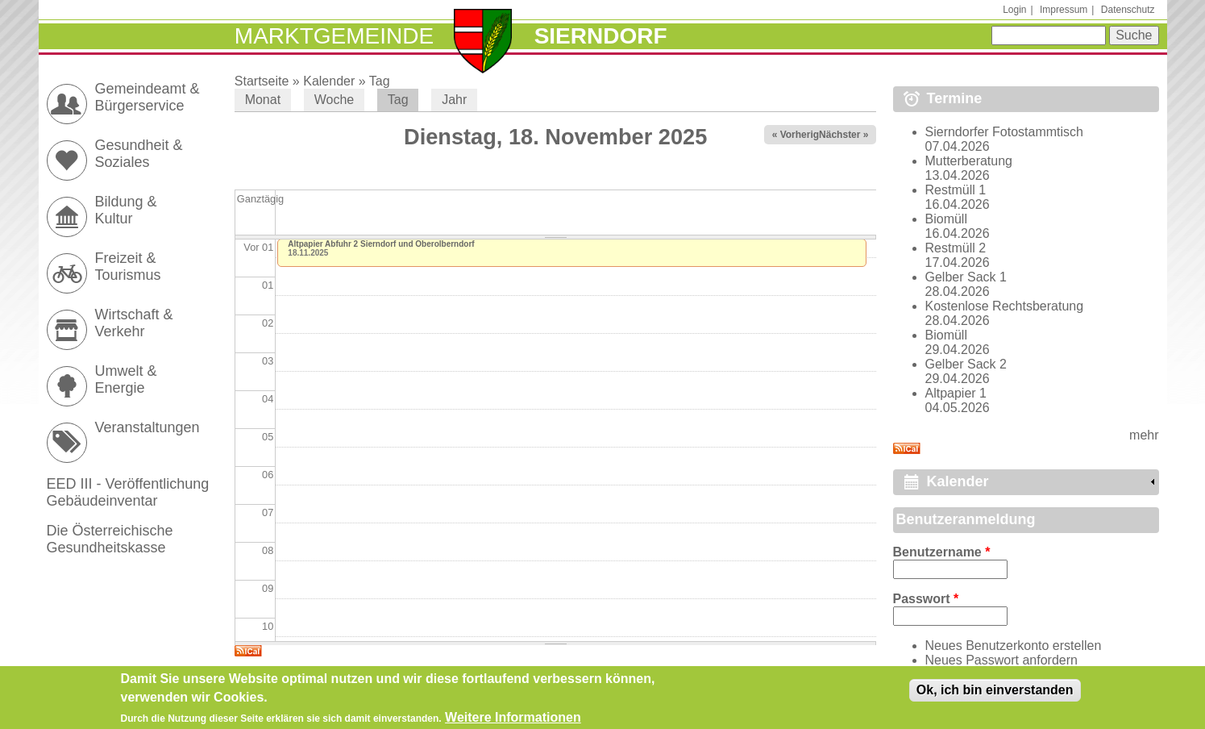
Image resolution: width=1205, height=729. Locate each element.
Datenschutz (1128, 9)
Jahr (454, 99)
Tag (379, 81)
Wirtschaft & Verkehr (134, 323)
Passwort (926, 599)
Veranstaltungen (147, 427)
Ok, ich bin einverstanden (995, 693)
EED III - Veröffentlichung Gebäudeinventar (128, 492)
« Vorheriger (800, 134)
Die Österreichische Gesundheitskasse (110, 539)
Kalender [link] (958, 481)
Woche (334, 99)
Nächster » (843, 134)
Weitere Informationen (513, 720)
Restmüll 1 (956, 190)
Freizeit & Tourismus (128, 266)
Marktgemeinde (334, 35)
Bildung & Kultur (126, 210)
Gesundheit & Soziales (139, 153)
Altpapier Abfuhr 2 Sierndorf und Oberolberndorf (381, 244)
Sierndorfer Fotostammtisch (1004, 132)
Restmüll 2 (956, 248)
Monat (262, 99)
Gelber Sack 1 (966, 277)
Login (1014, 9)
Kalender (329, 81)
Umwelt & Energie (126, 379)
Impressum (1063, 9)
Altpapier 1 (956, 393)
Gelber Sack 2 (966, 364)
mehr (1143, 435)
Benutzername (942, 552)
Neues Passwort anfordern (1001, 660)
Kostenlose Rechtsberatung (1004, 306)
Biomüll (946, 219)
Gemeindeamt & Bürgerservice (147, 97)
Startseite (262, 81)
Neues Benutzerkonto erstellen (1013, 645)
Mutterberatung (969, 161)
